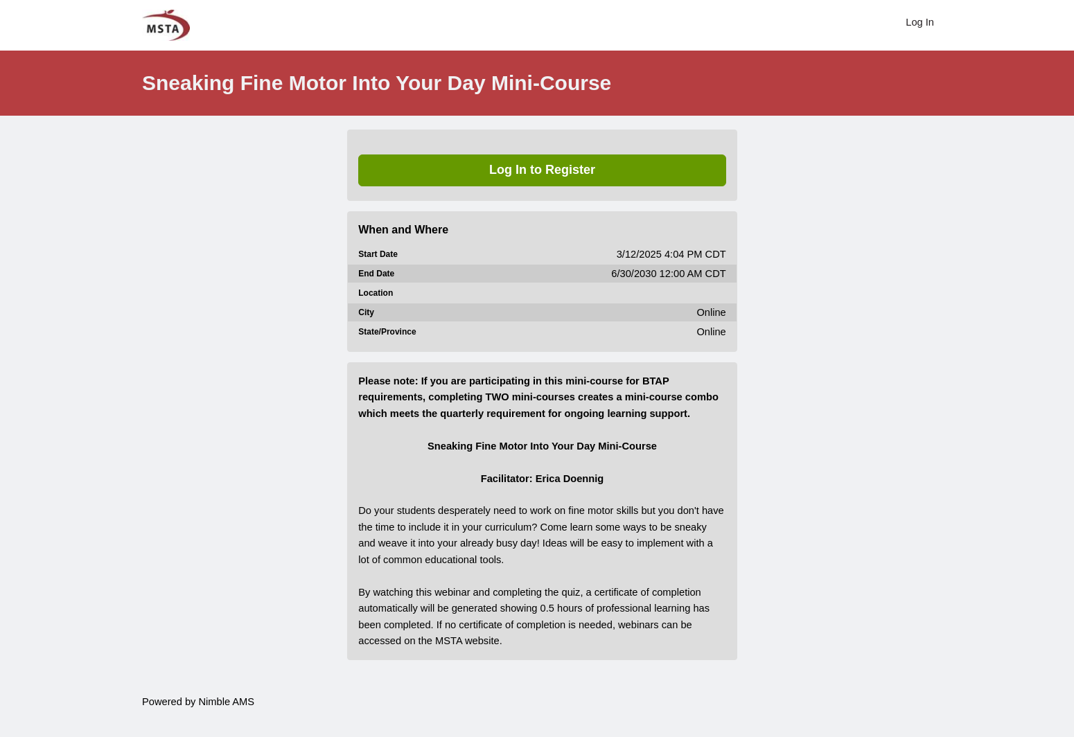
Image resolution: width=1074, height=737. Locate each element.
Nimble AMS (226, 701)
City (366, 312)
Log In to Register (542, 170)
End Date (376, 273)
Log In (920, 22)
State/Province (387, 332)
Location (375, 293)
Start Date (378, 254)
